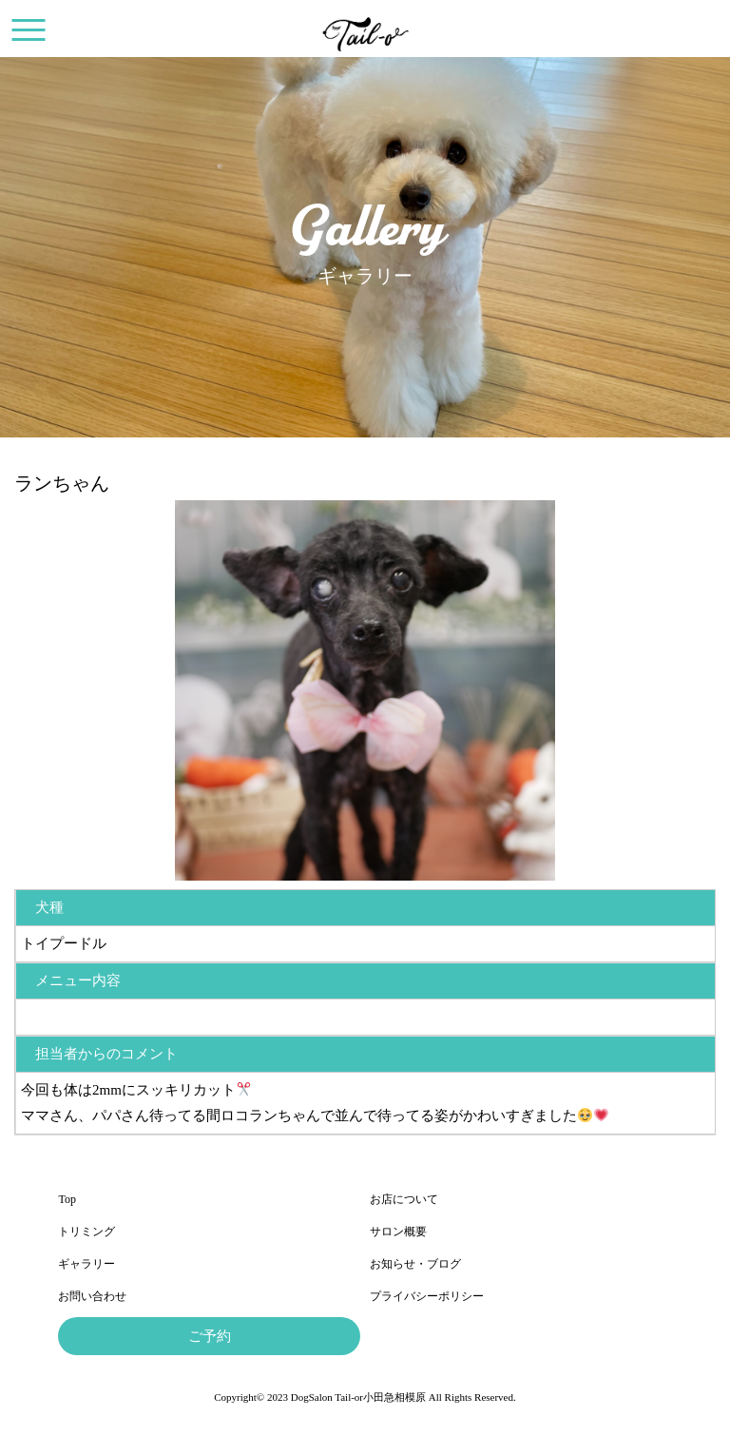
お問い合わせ (92, 1296)
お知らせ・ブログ (415, 1264)
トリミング (86, 1231)
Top (67, 1199)
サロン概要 (398, 1231)
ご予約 (209, 1336)
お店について (404, 1199)
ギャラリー (86, 1264)
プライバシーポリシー (427, 1296)
